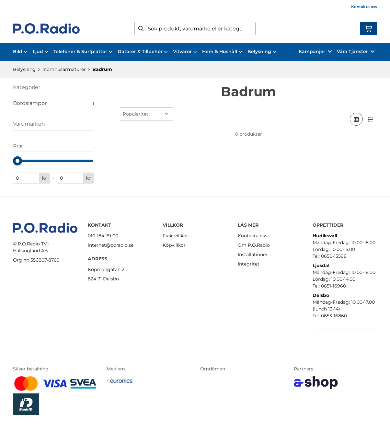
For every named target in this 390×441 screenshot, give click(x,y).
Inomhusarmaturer (64, 69)
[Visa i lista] (370, 119)
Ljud (40, 51)
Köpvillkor (174, 245)
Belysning (261, 51)
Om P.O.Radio (254, 245)
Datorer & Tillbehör (143, 51)
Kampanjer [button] (315, 51)
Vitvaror (185, 51)
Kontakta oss (364, 6)
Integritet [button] (248, 264)
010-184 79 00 (103, 236)
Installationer (253, 254)
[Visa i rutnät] (356, 119)
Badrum (102, 69)
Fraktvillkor (175, 236)
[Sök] (195, 28)
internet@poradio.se (110, 245)
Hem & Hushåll (222, 51)
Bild (20, 51)
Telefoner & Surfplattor (82, 51)
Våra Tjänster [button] (355, 51)
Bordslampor (53, 103)
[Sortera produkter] (146, 113)
